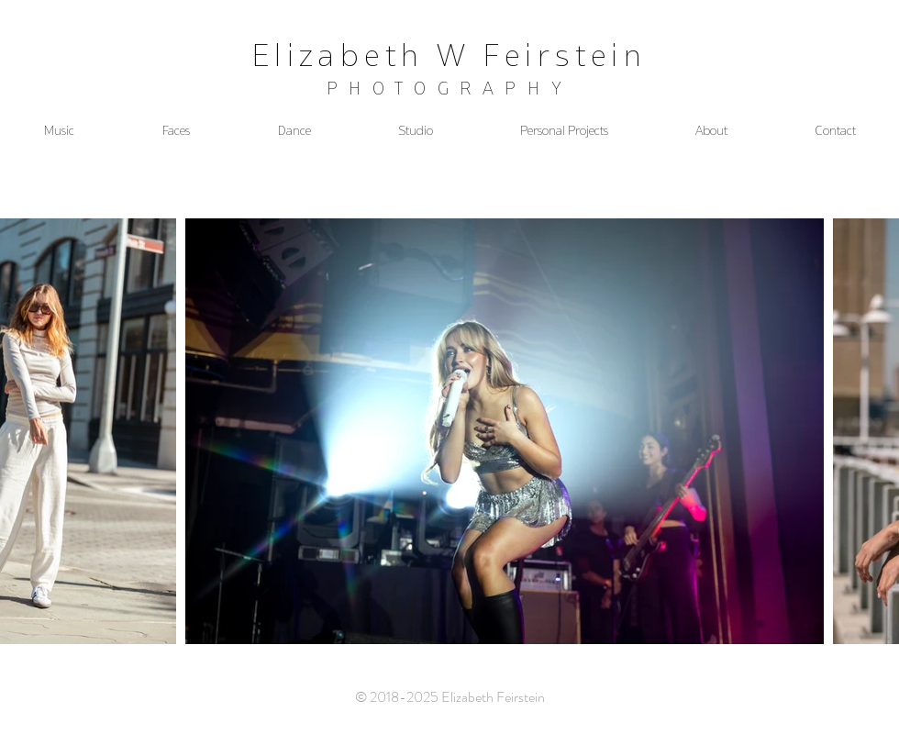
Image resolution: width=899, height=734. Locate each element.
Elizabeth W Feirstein (449, 55)
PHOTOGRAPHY (450, 88)
